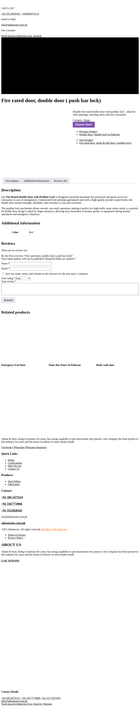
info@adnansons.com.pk (14, 24)
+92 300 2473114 (12, 508)
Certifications (17, 78)
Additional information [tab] (36, 192)
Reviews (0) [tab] (60, 192)
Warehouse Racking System (31, 66)
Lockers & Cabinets (27, 57)
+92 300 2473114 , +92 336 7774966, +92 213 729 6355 (30, 709)
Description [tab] (12, 192)
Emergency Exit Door (13, 376)
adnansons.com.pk (13, 534)
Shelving (21, 60)
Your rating (8, 289)
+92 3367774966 (11, 515)
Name (5, 274)
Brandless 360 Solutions (54, 540)
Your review (8, 292)
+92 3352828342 (11, 521)
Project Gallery (18, 81)
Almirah (21, 69)
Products (14, 49)
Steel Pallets (23, 63)
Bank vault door (105, 376)
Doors (20, 51)
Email (5, 279)
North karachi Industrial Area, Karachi (21, 35)
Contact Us (16, 87)
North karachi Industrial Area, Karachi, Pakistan (26, 715)
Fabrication (23, 72)
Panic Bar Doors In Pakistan (65, 376)
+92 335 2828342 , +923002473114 (20, 13)
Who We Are (17, 84)
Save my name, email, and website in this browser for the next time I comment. (46, 285)
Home (13, 46)
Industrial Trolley (26, 54)
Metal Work (23, 75)
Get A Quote (10, 92)
